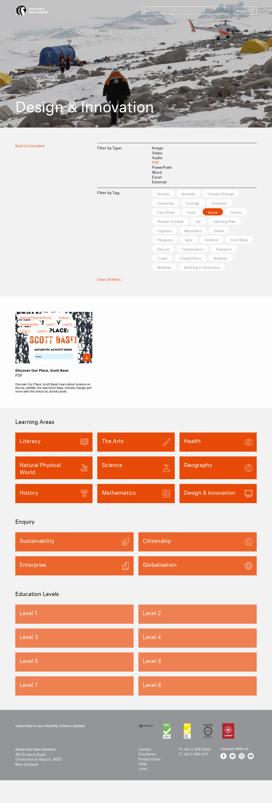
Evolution (223, 203)
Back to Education (31, 145)
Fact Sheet (167, 212)
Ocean (224, 231)
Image (157, 147)
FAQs (143, 775)
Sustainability (29, 334)
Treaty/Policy (223, 259)
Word (157, 172)
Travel (193, 259)
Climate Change (226, 194)
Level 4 (42, 341)
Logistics (166, 231)
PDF (155, 162)
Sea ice (196, 250)
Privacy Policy (150, 770)
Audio (157, 157)
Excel (157, 177)
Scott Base (167, 250)
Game (217, 212)
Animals (191, 194)
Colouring (166, 203)
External (159, 181)
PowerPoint (162, 167)
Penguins (166, 240)
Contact (145, 760)
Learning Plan (229, 222)
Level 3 (25, 341)
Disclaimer (147, 765)
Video (157, 152)
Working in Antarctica (177, 278)
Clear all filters (109, 289)
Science (215, 240)
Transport (166, 259)
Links (142, 779)
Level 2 (67, 334)
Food (194, 212)
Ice (201, 222)
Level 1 (50, 334)
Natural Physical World (35, 328)
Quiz (191, 240)
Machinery (196, 231)
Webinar (193, 268)
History (242, 212)
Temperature (228, 250)
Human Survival (171, 222)
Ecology (195, 203)
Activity (164, 194)
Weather (165, 268)
